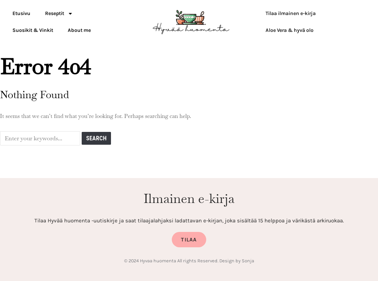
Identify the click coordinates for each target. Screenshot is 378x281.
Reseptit (59, 13)
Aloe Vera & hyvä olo (290, 30)
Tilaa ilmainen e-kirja (291, 13)
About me (79, 30)
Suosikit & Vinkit (32, 30)
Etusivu (21, 13)
